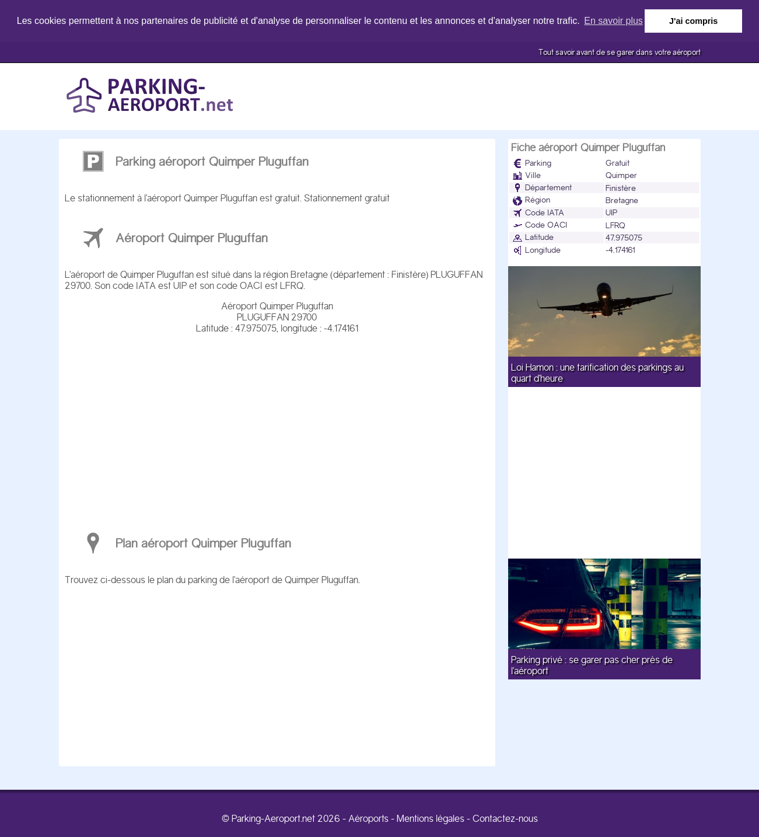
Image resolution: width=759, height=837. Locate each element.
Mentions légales (430, 818)
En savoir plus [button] (613, 21)
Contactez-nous (505, 818)
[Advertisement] (277, 426)
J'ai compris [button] (693, 21)
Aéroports (368, 818)
